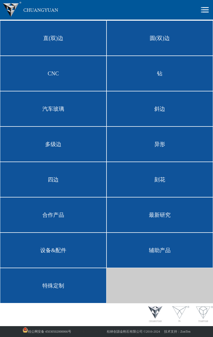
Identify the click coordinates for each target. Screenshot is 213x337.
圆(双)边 (160, 38)
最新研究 (160, 215)
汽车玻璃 (53, 109)
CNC (53, 73)
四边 (53, 180)
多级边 (53, 144)
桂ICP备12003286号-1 (89, 331)
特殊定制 (53, 286)
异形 (159, 144)
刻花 (159, 180)
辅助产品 (160, 250)
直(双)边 (53, 38)
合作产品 (53, 215)
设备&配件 (53, 250)
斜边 (159, 109)
